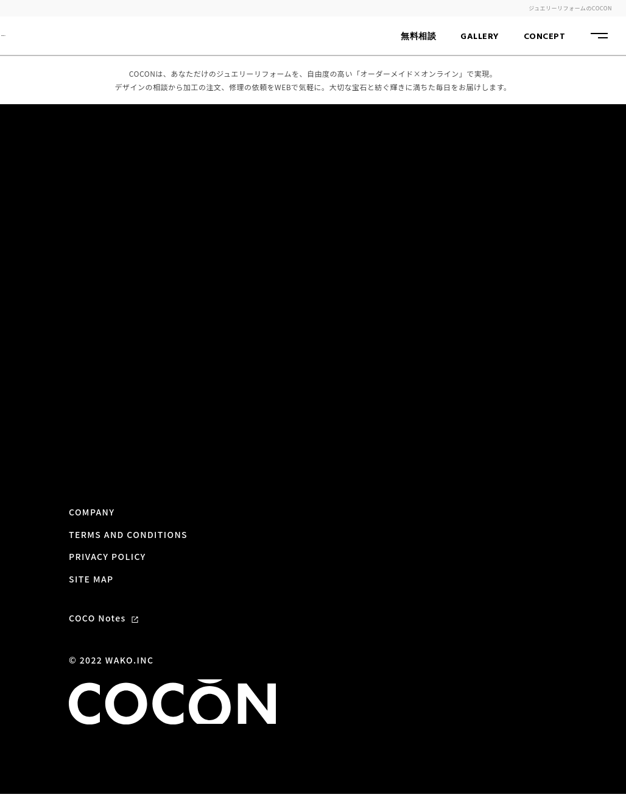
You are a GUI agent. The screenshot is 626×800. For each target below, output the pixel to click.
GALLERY (479, 37)
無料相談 (418, 37)
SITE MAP (91, 537)
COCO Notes (103, 576)
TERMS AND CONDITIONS (128, 492)
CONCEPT (545, 37)
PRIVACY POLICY (107, 514)
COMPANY (91, 470)
